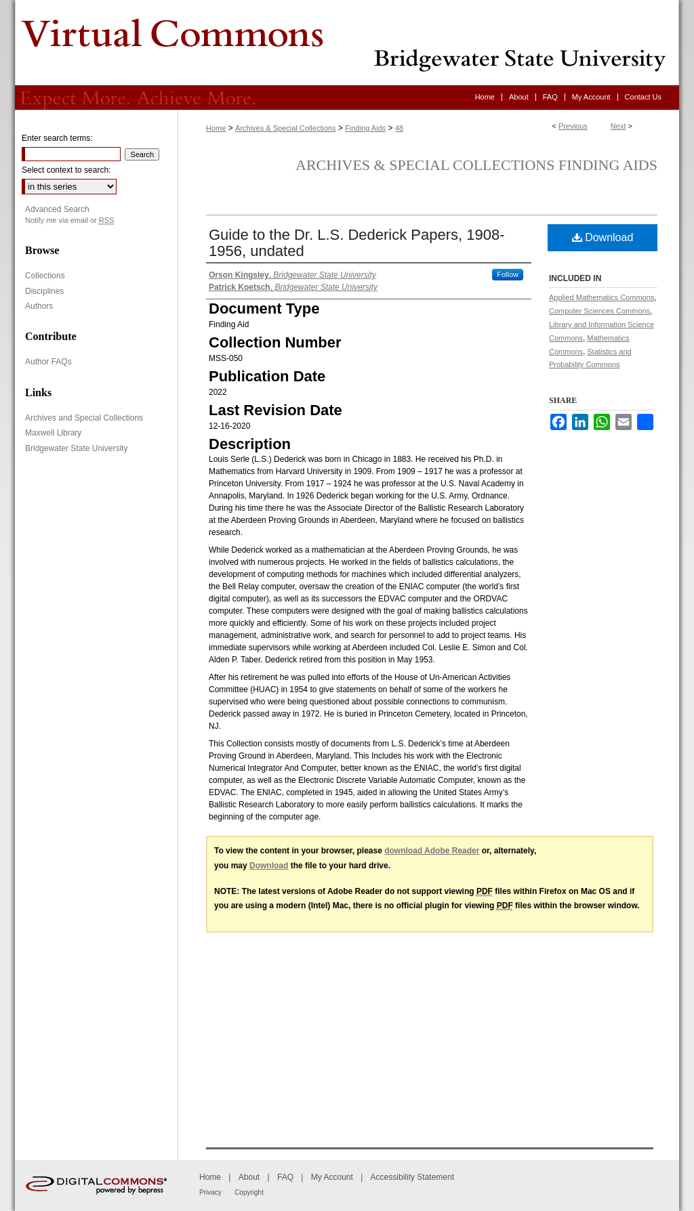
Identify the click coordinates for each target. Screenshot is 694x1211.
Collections (45, 275)
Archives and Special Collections (84, 418)
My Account (332, 1177)
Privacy (210, 1192)
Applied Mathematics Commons (601, 297)
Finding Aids (365, 128)
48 (399, 128)
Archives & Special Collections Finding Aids (476, 164)
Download (603, 237)
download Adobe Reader (431, 850)
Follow (507, 274)
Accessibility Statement (412, 1177)
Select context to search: (66, 170)
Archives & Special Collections (285, 128)
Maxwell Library (53, 433)
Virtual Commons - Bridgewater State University (347, 42)
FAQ (285, 1177)
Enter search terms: (57, 138)
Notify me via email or (69, 220)
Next (618, 126)
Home (216, 128)
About (249, 1177)
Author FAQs (48, 361)
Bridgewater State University (76, 448)
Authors (39, 306)
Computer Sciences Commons (599, 311)
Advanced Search (57, 209)
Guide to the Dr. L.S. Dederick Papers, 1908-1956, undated (357, 242)
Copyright (249, 1192)
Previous (573, 126)
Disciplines (44, 291)
